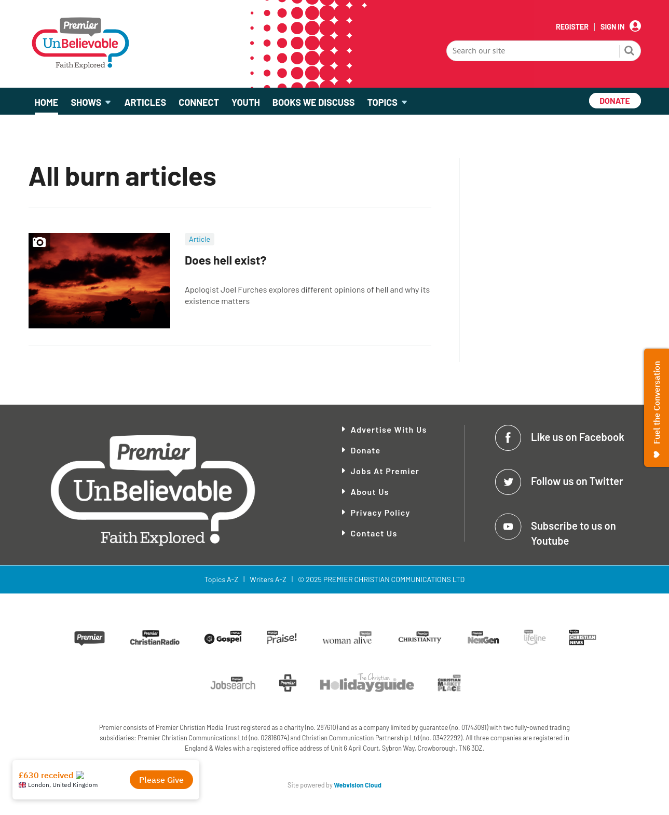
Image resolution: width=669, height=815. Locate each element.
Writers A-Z (268, 579)
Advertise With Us (389, 429)
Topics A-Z (221, 579)
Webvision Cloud (357, 785)
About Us (370, 491)
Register (572, 27)
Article (199, 238)
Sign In (612, 27)
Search (629, 52)
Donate (366, 450)
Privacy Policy (381, 512)
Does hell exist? (225, 260)
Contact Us (374, 533)
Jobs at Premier (385, 471)
